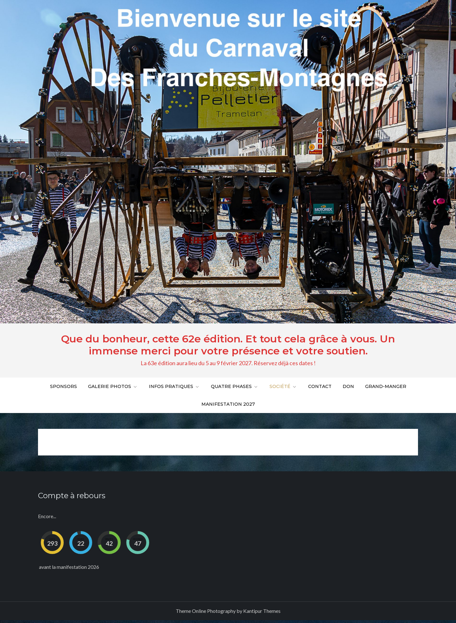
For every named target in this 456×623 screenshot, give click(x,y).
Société (283, 386)
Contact (320, 386)
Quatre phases (234, 386)
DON (348, 386)
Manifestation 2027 (228, 404)
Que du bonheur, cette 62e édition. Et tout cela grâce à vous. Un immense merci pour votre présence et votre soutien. (228, 345)
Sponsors (63, 386)
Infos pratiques (174, 386)
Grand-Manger (385, 386)
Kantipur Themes (262, 611)
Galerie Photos (113, 386)
